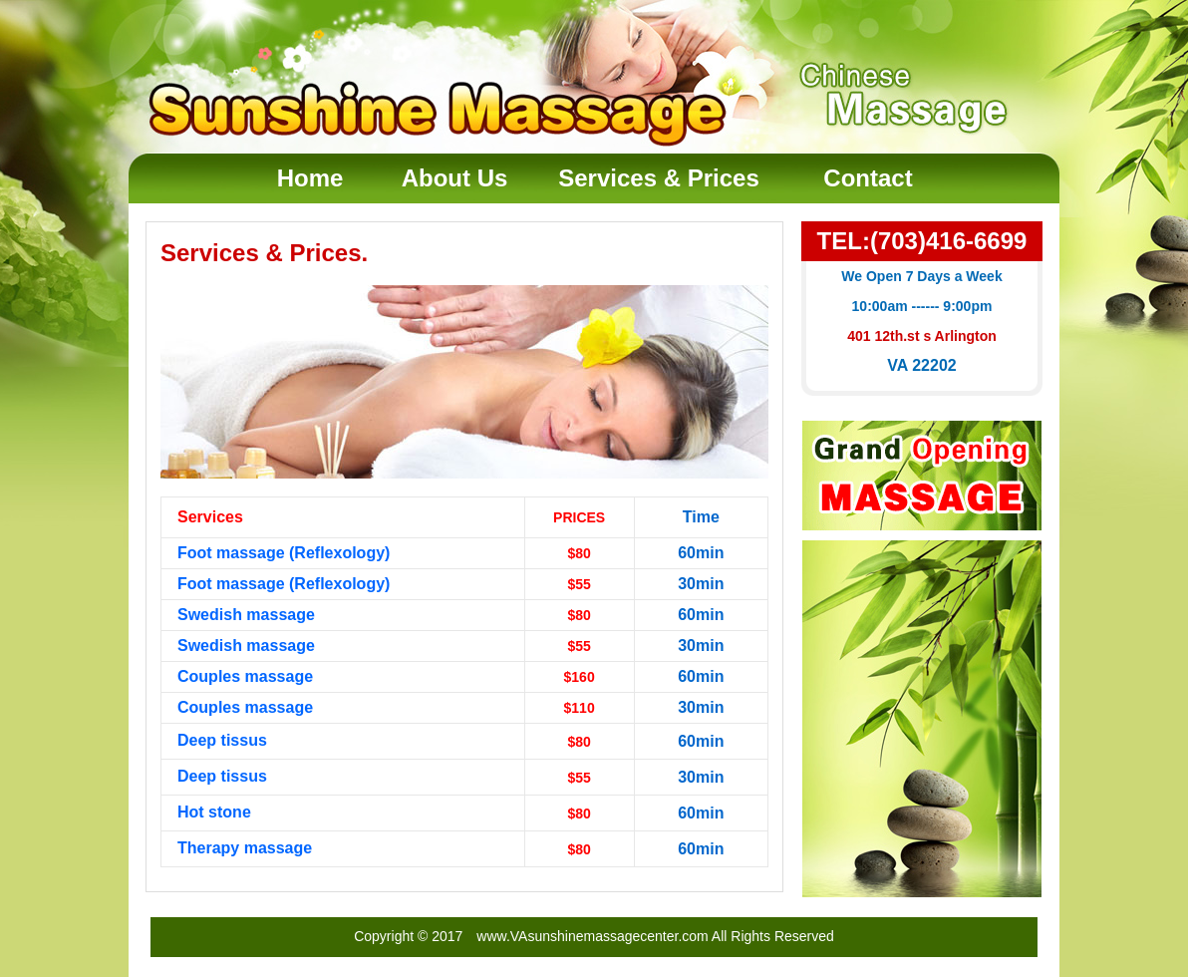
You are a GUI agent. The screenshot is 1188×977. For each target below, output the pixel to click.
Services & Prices (658, 177)
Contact (867, 177)
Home (310, 177)
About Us (455, 177)
